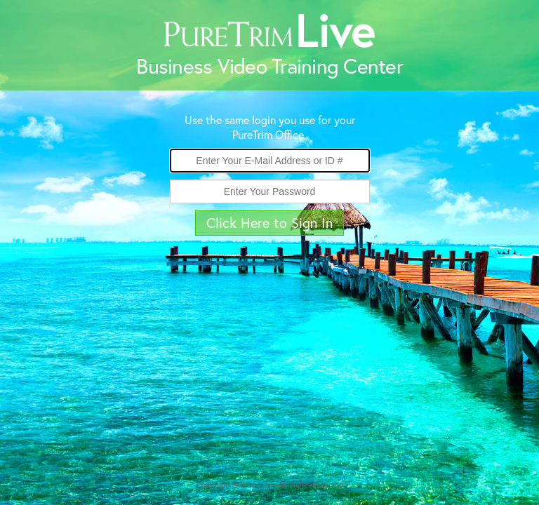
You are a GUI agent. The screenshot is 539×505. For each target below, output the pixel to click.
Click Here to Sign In (269, 222)
